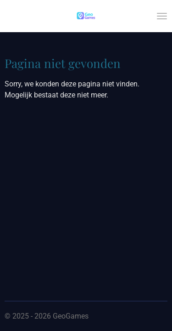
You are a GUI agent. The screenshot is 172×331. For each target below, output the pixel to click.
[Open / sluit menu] (162, 16)
